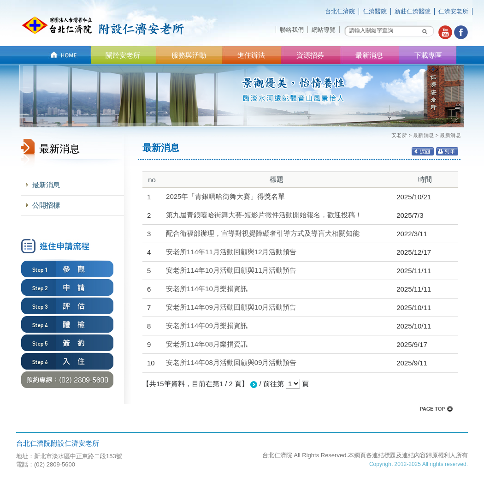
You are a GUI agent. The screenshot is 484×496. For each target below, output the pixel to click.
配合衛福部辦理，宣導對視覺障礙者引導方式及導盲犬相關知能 (263, 233)
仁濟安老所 (453, 11)
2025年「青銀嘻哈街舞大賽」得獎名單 (225, 196)
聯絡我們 (292, 29)
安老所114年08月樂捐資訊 (207, 344)
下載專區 (428, 55)
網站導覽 (324, 29)
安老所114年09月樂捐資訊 (207, 325)
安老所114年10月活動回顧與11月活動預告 (231, 270)
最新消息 (369, 55)
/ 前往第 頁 (279, 384)
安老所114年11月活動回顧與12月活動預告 (231, 252)
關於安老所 (123, 55)
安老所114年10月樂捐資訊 (207, 289)
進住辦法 (251, 55)
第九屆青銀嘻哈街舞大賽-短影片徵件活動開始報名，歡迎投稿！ (264, 215)
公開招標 (46, 205)
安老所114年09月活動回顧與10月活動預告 (231, 307)
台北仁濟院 (340, 11)
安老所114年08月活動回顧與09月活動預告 (231, 362)
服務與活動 (188, 55)
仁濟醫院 (375, 11)
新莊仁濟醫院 (413, 11)
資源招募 (310, 55)
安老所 (399, 135)
